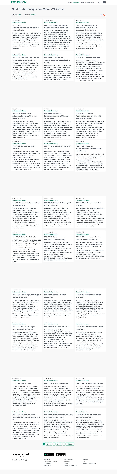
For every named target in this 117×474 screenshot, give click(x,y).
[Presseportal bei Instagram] (25, 464)
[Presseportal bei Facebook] (21, 464)
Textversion (67, 466)
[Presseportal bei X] (23, 464)
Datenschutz (47, 468)
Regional (83, 2)
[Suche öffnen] (99, 2)
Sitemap (66, 468)
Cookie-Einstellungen (89, 468)
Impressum (47, 464)
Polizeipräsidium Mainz (19, 22)
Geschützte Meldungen (70, 470)
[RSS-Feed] (104, 15)
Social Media (47, 470)
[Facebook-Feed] (101, 15)
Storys (70, 2)
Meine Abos (90, 2)
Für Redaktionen (68, 464)
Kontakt (85, 464)
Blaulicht (76, 2)
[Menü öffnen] (104, 2)
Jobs (84, 466)
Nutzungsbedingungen (50, 466)
